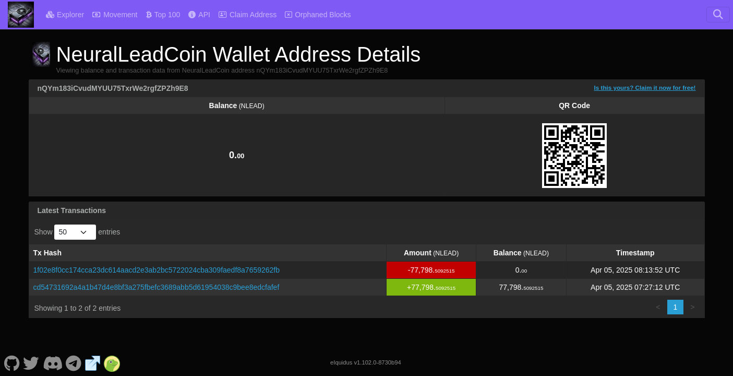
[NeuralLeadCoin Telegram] (73, 362)
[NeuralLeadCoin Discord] (52, 362)
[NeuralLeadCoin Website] (93, 362)
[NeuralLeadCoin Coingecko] (112, 362)
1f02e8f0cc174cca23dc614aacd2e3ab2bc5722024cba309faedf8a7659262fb (156, 270)
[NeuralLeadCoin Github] (11, 362)
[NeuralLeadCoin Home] (21, 15)
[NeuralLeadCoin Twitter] (31, 362)
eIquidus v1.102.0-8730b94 (365, 362)
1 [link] (676, 307)
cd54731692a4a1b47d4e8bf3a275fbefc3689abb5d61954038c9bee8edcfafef (156, 287)
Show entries (77, 232)
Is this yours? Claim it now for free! (645, 87)
